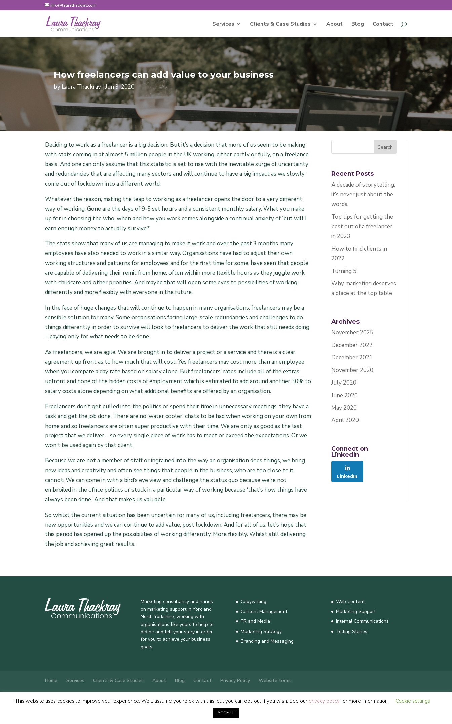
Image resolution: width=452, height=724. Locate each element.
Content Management (264, 611)
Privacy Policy (235, 680)
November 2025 (352, 332)
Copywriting (253, 601)
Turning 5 (343, 271)
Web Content (350, 601)
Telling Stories (351, 631)
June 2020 (344, 395)
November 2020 (352, 370)
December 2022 (352, 345)
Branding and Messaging (267, 641)
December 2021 (352, 357)
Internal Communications (362, 621)
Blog (357, 25)
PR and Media (255, 621)
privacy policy (324, 701)
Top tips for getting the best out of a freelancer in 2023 (362, 226)
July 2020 (343, 383)
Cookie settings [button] (413, 701)
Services (223, 25)
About (334, 25)
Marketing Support (356, 611)
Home (51, 680)
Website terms (275, 680)
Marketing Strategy (261, 631)
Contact (383, 25)
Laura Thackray (81, 87)
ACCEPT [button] (226, 713)
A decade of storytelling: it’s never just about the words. (363, 194)
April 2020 (345, 420)
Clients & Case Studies (280, 25)
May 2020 (344, 408)
